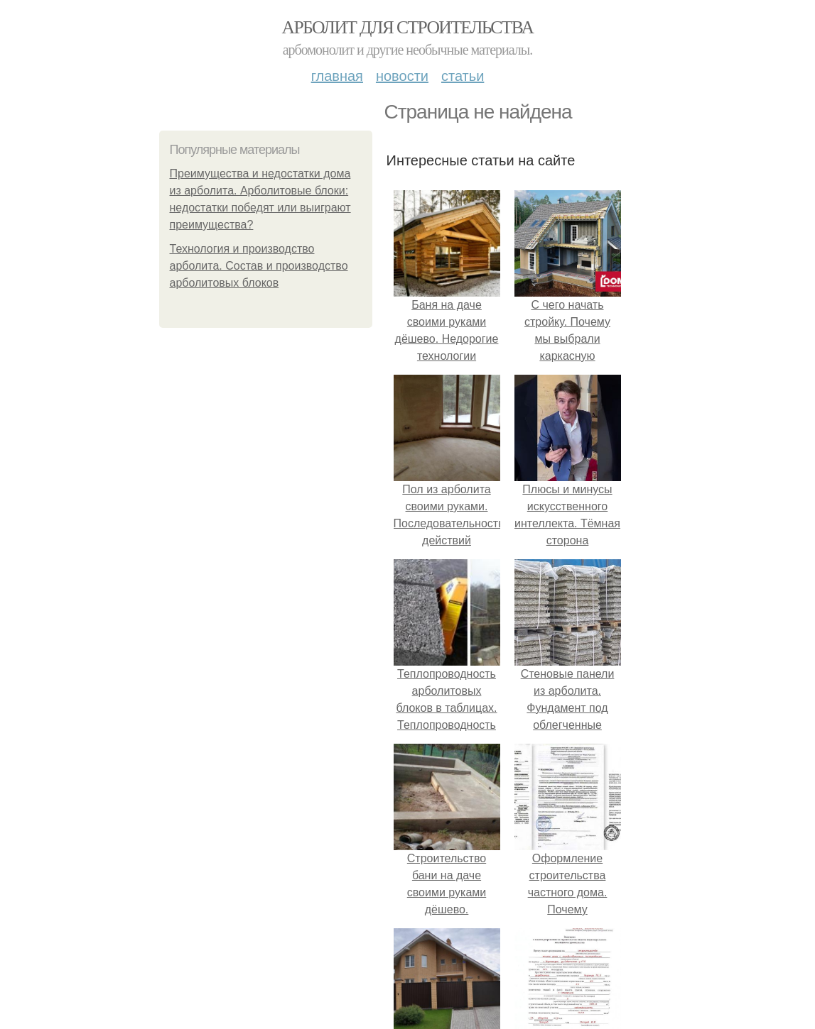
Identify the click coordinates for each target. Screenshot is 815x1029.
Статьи (462, 76)
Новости (402, 76)
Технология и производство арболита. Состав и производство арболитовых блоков (259, 266)
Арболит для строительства (408, 27)
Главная (337, 76)
